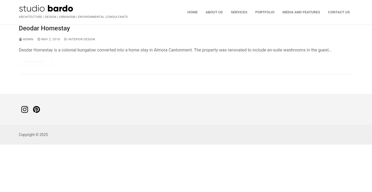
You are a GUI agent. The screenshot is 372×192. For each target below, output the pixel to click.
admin (26, 39)
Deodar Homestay (44, 28)
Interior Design (79, 39)
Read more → (36, 61)
